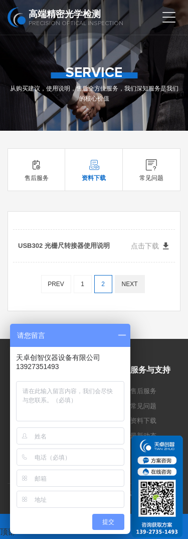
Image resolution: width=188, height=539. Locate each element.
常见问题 (143, 406)
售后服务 (143, 391)
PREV (56, 284)
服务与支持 (150, 370)
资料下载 (143, 420)
